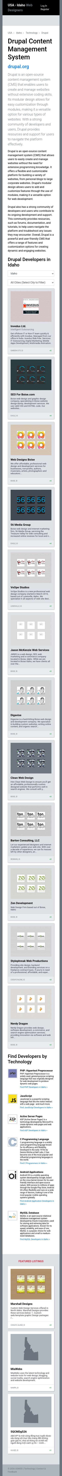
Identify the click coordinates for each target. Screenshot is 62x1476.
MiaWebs (16, 1369)
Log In (44, 5)
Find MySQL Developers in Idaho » (35, 1239)
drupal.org (18, 66)
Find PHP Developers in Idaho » (33, 1087)
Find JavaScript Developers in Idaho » (36, 1107)
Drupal (44, 32)
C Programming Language (34, 1139)
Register (45, 9)
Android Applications (31, 1172)
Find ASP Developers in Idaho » (33, 1130)
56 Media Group (21, 524)
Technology (32, 32)
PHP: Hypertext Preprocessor (36, 1070)
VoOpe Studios (20, 587)
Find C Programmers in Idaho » (33, 1163)
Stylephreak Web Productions (29, 961)
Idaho (19, 32)
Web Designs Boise (23, 459)
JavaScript (26, 1095)
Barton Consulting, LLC (25, 840)
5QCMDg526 (19, 1431)
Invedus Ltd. (18, 326)
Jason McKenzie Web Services (30, 650)
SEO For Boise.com (23, 394)
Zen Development (22, 903)
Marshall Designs (21, 1303)
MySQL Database (29, 1212)
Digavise (16, 715)
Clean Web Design (22, 777)
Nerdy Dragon (19, 1023)
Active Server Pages (31, 1116)
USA (11, 5)
